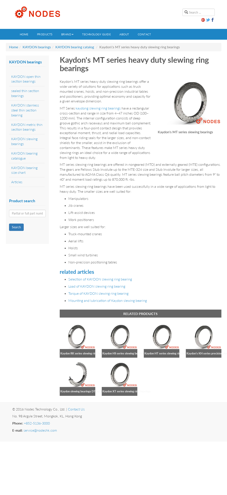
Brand (67, 34)
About (124, 34)
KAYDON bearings (37, 47)
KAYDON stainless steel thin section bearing (25, 110)
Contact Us (76, 409)
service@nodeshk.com (40, 430)
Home (24, 34)
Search (16, 227)
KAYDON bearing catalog (74, 47)
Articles (16, 182)
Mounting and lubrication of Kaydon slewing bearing (107, 300)
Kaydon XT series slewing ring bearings (126, 391)
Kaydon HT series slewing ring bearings (168, 353)
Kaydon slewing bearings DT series (81, 391)
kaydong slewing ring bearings (98, 108)
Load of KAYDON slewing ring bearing (96, 286)
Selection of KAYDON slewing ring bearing (100, 279)
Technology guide (96, 34)
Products (45, 34)
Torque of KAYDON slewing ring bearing (98, 293)
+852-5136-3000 (37, 423)
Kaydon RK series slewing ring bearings (84, 353)
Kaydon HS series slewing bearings (123, 353)
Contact (144, 34)
